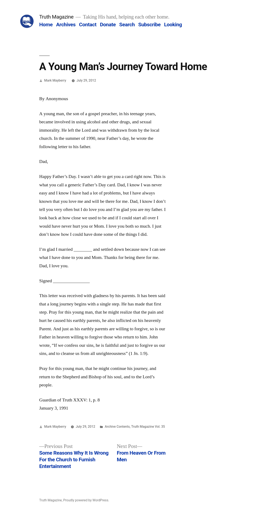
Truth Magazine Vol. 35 (148, 427)
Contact (87, 24)
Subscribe (149, 24)
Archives (66, 24)
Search (127, 24)
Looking (173, 24)
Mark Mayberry (55, 80)
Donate (108, 24)
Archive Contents (117, 427)
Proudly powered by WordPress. (86, 500)
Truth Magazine (56, 17)
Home (46, 24)
